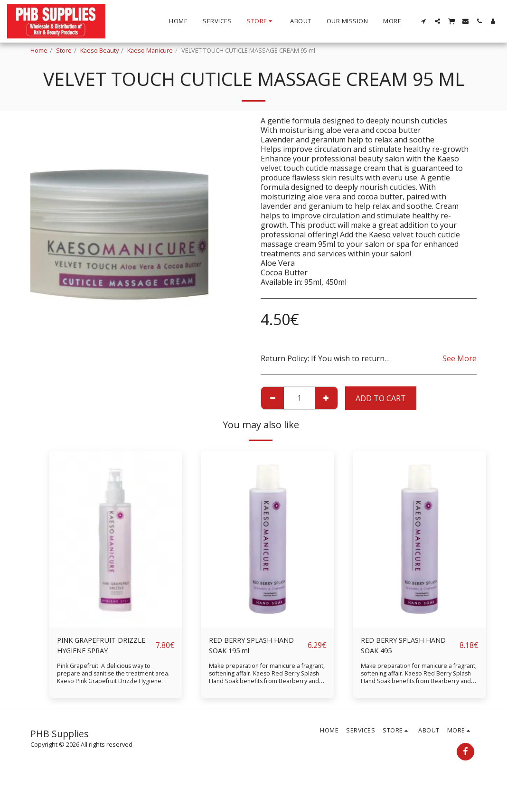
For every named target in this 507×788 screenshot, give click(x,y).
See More (459, 358)
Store (64, 50)
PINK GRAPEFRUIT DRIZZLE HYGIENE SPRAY (106, 646)
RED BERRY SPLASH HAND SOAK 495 (408, 646)
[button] (423, 21)
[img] (115, 539)
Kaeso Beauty (99, 50)
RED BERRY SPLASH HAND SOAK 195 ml (256, 646)
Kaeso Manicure (150, 50)
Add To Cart (381, 398)
